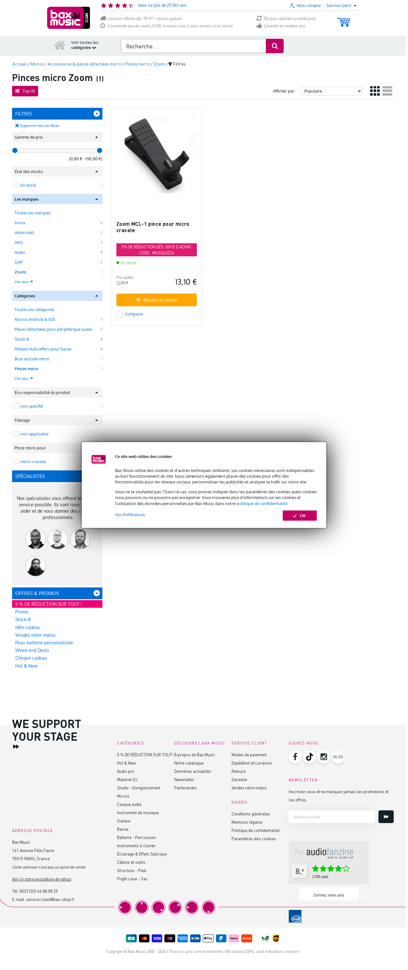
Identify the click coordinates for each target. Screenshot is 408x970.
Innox (20, 222)
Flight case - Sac (132, 878)
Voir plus (24, 282)
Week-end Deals (32, 650)
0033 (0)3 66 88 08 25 (38, 891)
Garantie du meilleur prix (281, 26)
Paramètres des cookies (254, 838)
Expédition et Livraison (252, 763)
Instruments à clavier (136, 845)
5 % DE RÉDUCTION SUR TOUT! (145, 754)
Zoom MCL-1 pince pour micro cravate (153, 226)
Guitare (123, 820)
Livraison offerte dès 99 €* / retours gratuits (141, 18)
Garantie (239, 779)
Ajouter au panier (157, 299)
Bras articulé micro (32, 358)
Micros (123, 796)
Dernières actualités (192, 771)
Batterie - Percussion (136, 837)
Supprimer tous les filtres (39, 125)
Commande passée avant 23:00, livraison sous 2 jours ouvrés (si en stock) (166, 26)
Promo (21, 611)
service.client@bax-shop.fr (50, 899)
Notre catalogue (189, 763)
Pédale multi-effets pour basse (43, 348)
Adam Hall (24, 232)
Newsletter (184, 779)
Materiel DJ (127, 779)
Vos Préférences (130, 514)
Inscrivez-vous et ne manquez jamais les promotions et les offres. (339, 795)
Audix (20, 252)
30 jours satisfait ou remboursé (286, 18)
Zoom (20, 271)
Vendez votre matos (35, 635)
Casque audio (129, 804)
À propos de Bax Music (194, 754)
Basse (122, 829)
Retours (239, 771)
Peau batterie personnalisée (44, 642)
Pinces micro (26, 368)
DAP (19, 262)
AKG (19, 242)
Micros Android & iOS (35, 319)
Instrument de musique (138, 812)
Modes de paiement (249, 754)
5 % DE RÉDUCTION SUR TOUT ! (48, 604)
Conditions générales (251, 813)
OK (300, 515)
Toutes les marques (33, 212)
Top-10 (25, 91)
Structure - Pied (131, 870)
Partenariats (185, 787)
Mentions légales (247, 822)
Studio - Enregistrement (138, 787)
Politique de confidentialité (256, 830)
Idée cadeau (27, 627)
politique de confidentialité (262, 503)
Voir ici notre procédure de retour (42, 879)
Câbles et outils (131, 862)
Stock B (22, 339)
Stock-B (23, 619)
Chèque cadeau (31, 658)
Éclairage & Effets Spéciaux (142, 853)
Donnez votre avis (329, 895)
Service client (249, 743)
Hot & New (26, 666)
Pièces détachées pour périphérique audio (53, 329)
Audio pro (125, 771)
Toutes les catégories (34, 309)
